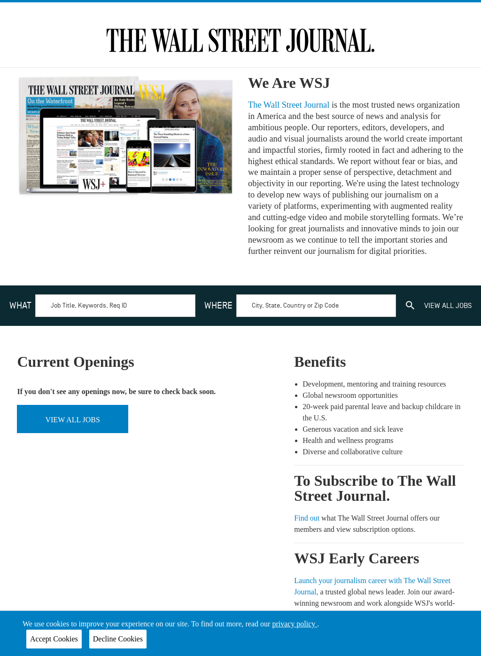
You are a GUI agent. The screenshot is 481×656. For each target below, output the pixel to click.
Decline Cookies (118, 639)
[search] (410, 305)
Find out (307, 518)
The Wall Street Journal (290, 105)
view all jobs (448, 305)
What (20, 305)
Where (218, 305)
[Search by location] (316, 305)
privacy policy (294, 624)
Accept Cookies (54, 639)
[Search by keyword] (115, 305)
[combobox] (102, 305)
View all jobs (72, 420)
